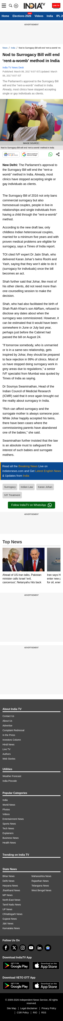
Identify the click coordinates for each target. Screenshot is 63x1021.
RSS (43, 1012)
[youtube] (31, 947)
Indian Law (27, 486)
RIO (35, 1012)
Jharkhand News (11, 890)
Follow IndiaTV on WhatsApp (31, 505)
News (5, 48)
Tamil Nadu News (12, 904)
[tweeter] (14, 947)
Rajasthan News (40, 881)
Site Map (11, 1008)
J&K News (8, 923)
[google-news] (48, 947)
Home (5, 16)
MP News (8, 895)
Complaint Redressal (13, 730)
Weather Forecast (12, 776)
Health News (9, 842)
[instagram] (22, 947)
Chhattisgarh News (12, 914)
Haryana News (10, 885)
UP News (7, 909)
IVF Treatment (12, 495)
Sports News (9, 823)
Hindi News (8, 744)
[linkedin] (39, 947)
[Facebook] (6, 947)
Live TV (6, 749)
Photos (6, 809)
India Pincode (10, 781)
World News (9, 804)
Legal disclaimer (28, 1008)
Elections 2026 (21, 16)
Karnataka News (11, 928)
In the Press (9, 735)
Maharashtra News (41, 876)
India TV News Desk (13, 67)
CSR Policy (23, 1012)
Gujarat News (10, 918)
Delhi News (8, 881)
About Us (7, 720)
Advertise (7, 725)
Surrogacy (10, 486)
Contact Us (8, 716)
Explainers (8, 833)
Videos (39, 16)
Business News (11, 838)
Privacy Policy (48, 1008)
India (50, 16)
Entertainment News (13, 819)
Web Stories (9, 758)
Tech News (8, 828)
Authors (7, 754)
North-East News (11, 899)
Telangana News (40, 885)
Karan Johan (45, 486)
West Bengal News (41, 890)
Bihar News (9, 876)
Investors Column (12, 739)
